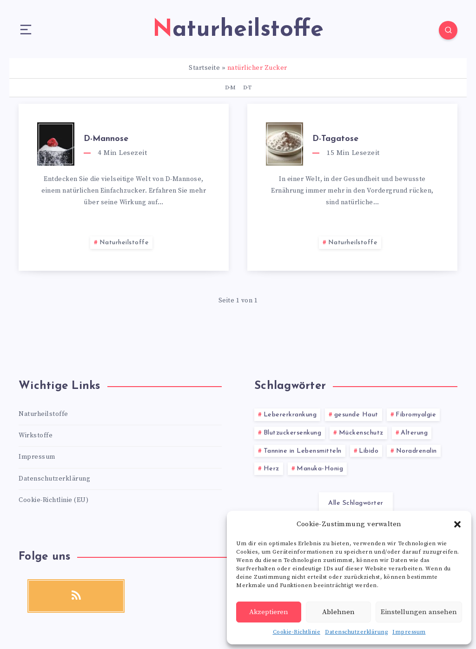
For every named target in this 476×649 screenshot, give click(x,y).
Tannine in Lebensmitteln (303, 451)
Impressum (409, 632)
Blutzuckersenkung (293, 432)
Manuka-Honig (320, 468)
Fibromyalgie (416, 414)
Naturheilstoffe (124, 242)
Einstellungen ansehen (419, 612)
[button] (457, 524)
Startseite (204, 68)
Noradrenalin (416, 451)
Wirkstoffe (36, 435)
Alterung (414, 432)
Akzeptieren (268, 612)
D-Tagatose (335, 138)
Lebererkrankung (290, 414)
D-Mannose (106, 138)
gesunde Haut (356, 414)
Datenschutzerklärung (356, 632)
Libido (368, 451)
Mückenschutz (361, 432)
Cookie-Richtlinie (297, 632)
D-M (230, 87)
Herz (271, 468)
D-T (247, 87)
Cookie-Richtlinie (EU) (53, 500)
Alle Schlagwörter (355, 503)
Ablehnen (338, 612)
